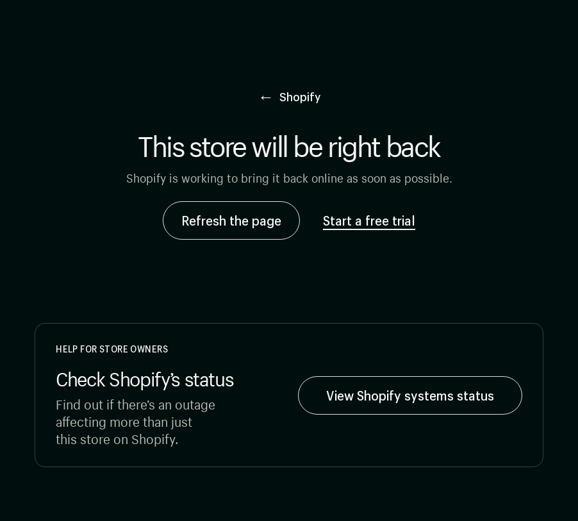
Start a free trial (369, 220)
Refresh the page (231, 220)
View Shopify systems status (410, 395)
